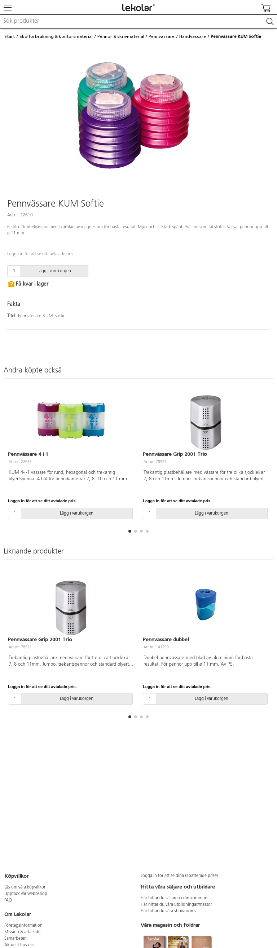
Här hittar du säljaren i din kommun (174, 898)
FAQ (8, 900)
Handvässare (192, 36)
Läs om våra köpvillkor (24, 887)
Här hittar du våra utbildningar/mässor (176, 905)
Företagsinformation (23, 925)
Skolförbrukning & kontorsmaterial (56, 36)
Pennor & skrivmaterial (120, 36)
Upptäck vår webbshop (25, 894)
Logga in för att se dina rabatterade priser (179, 876)
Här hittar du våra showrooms (168, 911)
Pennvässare (162, 36)
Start (9, 36)
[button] (129, 531)
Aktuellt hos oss (19, 945)
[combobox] (138, 21)
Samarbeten (15, 938)
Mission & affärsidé (22, 932)
